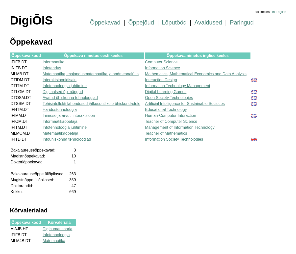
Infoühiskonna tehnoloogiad (67, 139)
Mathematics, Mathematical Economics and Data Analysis (196, 74)
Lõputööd (174, 22)
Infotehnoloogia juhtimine (65, 86)
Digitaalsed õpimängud (63, 92)
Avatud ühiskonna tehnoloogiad (70, 98)
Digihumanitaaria (57, 229)
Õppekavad (105, 22)
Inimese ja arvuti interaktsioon (69, 115)
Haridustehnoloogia (60, 109)
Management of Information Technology (180, 127)
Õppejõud (141, 22)
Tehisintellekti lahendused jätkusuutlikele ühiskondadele (91, 104)
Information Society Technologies (174, 139)
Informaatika (53, 62)
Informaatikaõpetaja (60, 121)
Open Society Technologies (169, 98)
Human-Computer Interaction (170, 115)
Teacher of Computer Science (171, 121)
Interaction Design (161, 80)
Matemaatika (54, 241)
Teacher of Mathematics (166, 133)
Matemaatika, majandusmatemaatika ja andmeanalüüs (91, 74)
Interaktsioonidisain (59, 80)
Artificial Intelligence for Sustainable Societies (185, 104)
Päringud (242, 22)
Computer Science (161, 62)
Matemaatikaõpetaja (60, 133)
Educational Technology (166, 109)
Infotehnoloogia (56, 235)
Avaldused (208, 22)
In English (279, 12)
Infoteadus (52, 68)
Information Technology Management (177, 86)
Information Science (162, 68)
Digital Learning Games (165, 92)
